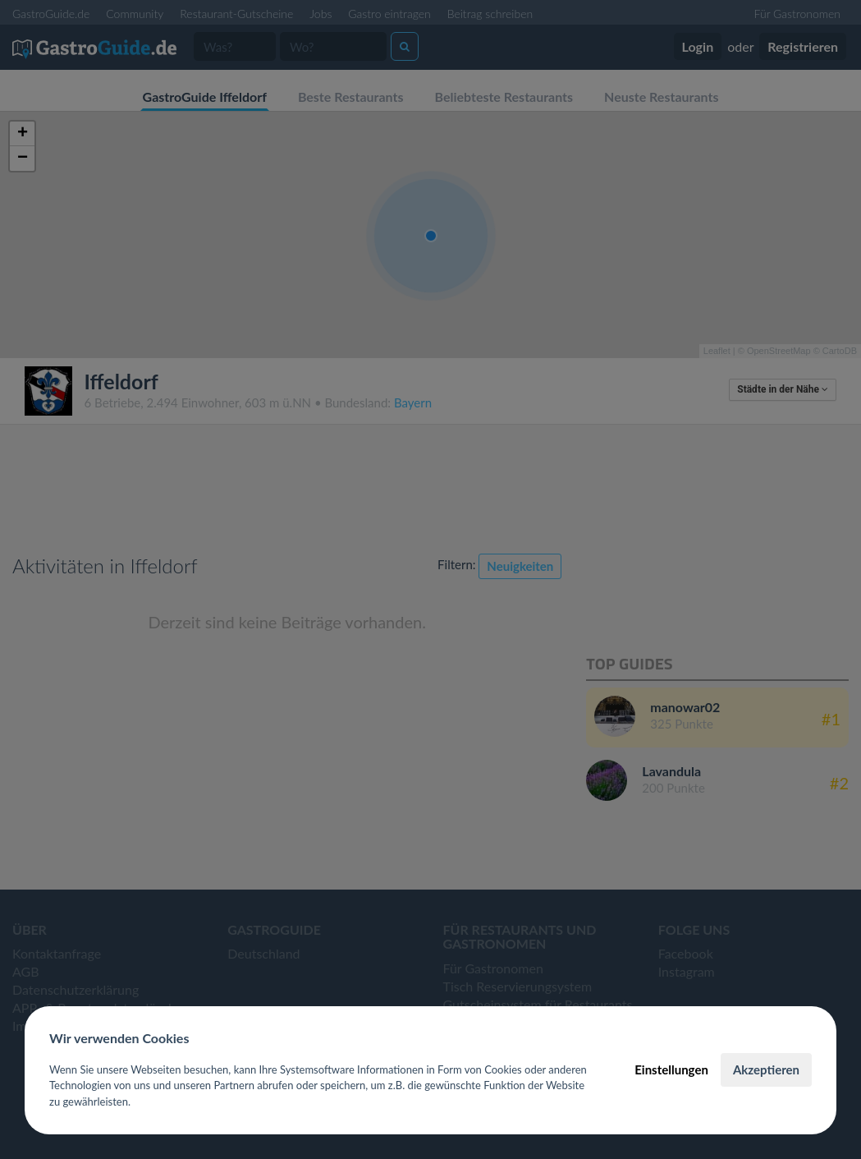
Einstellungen (671, 1069)
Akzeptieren (766, 1069)
